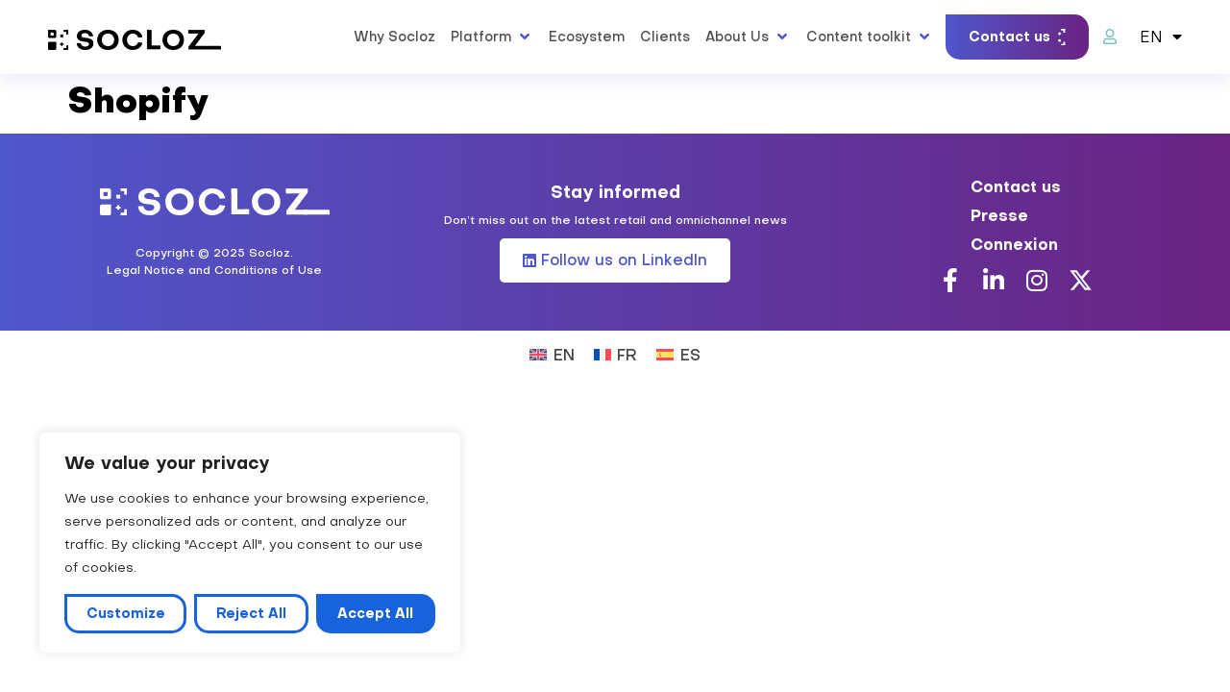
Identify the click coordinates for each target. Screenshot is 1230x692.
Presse (999, 215)
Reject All (251, 613)
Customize (125, 613)
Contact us (1016, 186)
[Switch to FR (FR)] (615, 353)
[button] (492, 36)
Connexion (1014, 244)
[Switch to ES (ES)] (678, 353)
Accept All (375, 613)
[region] (249, 543)
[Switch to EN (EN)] (551, 353)
